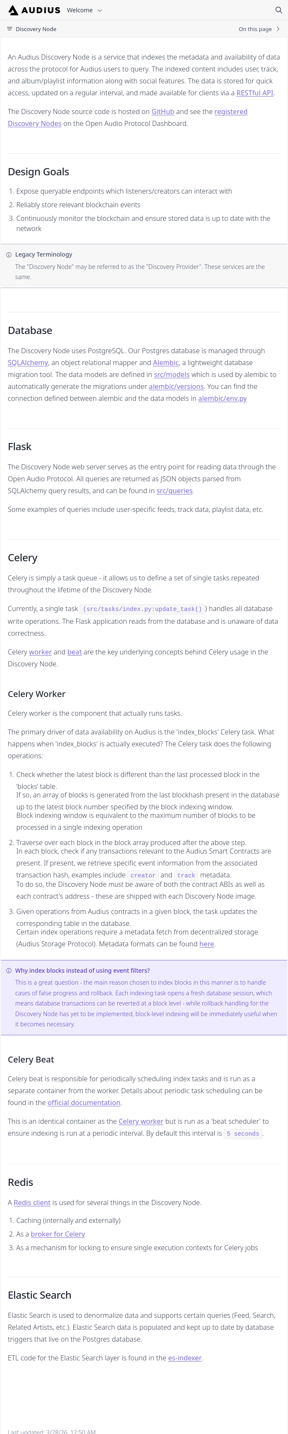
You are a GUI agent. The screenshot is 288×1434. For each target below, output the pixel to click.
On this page (260, 29)
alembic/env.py (222, 398)
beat (74, 652)
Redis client (32, 1202)
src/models (172, 374)
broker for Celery (58, 1234)
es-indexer (185, 1358)
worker (40, 652)
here (206, 943)
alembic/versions (176, 386)
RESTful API (254, 92)
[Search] (279, 10)
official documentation (84, 1102)
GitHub (163, 111)
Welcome (85, 10)
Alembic (166, 362)
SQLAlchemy (28, 362)
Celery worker (140, 1121)
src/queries (175, 490)
